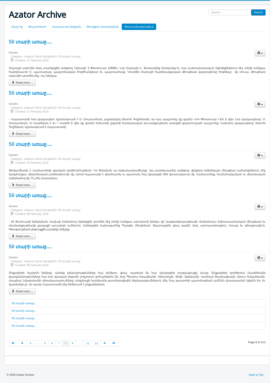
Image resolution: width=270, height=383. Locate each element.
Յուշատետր (37, 26)
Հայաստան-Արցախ (66, 26)
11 (87, 343)
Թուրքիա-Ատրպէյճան (103, 26)
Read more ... (22, 82)
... (38, 343)
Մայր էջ (17, 26)
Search (258, 12)
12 (96, 343)
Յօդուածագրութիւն (139, 26)
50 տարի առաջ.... (30, 41)
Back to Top (256, 374)
